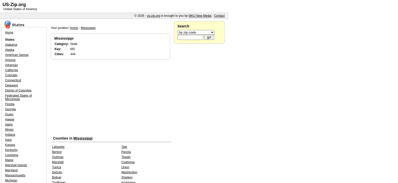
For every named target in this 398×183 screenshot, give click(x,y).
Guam (9, 114)
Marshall (57, 162)
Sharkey (126, 177)
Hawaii (9, 119)
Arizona (10, 60)
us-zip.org (153, 16)
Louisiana (11, 155)
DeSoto (57, 172)
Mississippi (88, 28)
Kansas (10, 145)
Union (125, 167)
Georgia (10, 109)
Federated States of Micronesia (18, 97)
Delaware (11, 85)
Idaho (9, 124)
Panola (126, 152)
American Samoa (16, 55)
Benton (57, 152)
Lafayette (58, 147)
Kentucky (11, 150)
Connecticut (13, 80)
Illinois (9, 129)
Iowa (8, 140)
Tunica (56, 167)
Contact (219, 16)
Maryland (11, 170)
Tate (124, 147)
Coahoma (128, 162)
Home (74, 28)
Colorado (11, 75)
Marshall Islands (16, 165)
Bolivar (56, 177)
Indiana (10, 134)
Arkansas (11, 65)
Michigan (11, 180)
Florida (9, 104)
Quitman (57, 157)
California (11, 70)
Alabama (11, 45)
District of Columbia (18, 90)
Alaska (9, 50)
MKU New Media (200, 16)
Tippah (125, 157)
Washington (129, 172)
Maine (9, 160)
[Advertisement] (112, 98)
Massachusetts (15, 175)
